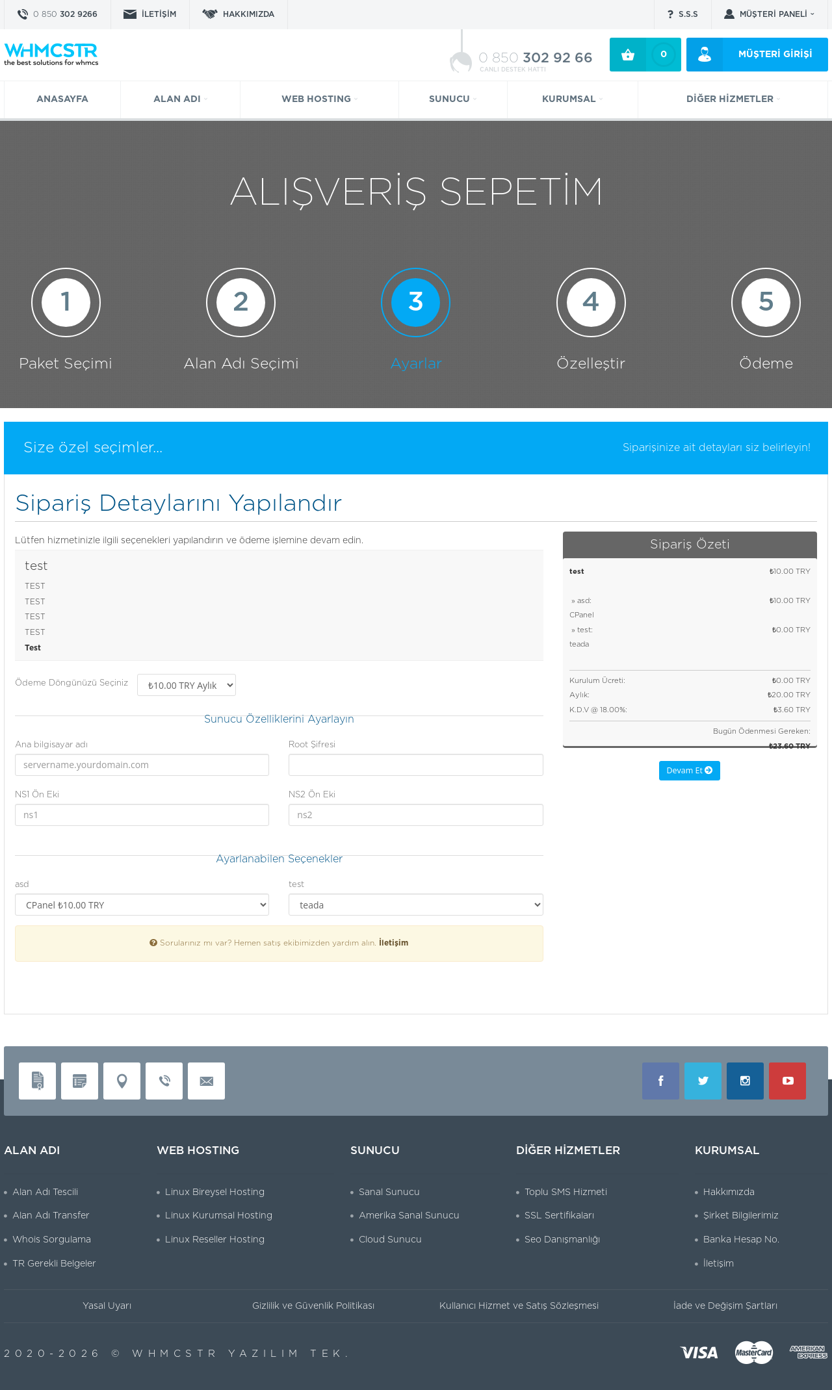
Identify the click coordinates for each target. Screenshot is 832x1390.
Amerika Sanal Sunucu (409, 1215)
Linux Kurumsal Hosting (218, 1215)
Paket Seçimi (65, 320)
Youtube (787, 1081)
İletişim (393, 943)
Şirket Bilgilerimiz (741, 1215)
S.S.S (688, 14)
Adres (121, 1081)
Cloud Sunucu (390, 1239)
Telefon (164, 1081)
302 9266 (65, 14)
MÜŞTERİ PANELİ (773, 14)
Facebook (660, 1081)
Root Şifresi (312, 745)
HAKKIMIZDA (248, 14)
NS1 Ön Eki (37, 795)
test (296, 885)
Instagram (745, 1081)
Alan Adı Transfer (51, 1215)
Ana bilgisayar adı (51, 745)
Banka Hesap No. (741, 1239)
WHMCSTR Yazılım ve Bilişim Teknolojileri (51, 54)
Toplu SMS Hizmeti (566, 1192)
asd (22, 885)
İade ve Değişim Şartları (725, 1306)
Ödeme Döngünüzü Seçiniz (71, 683)
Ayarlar (415, 320)
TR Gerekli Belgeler (54, 1263)
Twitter (703, 1081)
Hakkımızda (729, 1192)
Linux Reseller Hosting (215, 1239)
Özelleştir (591, 320)
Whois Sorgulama (51, 1239)
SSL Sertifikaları (559, 1215)
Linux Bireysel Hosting (215, 1192)
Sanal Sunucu (389, 1192)
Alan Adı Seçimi (241, 320)
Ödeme (766, 320)
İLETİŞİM (159, 14)
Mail (206, 1081)
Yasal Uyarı (107, 1306)
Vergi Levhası (79, 1081)
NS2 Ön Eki (312, 795)
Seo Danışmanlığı (562, 1239)
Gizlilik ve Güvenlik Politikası (313, 1306)
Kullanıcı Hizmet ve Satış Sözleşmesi (519, 1306)
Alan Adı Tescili (45, 1192)
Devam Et (689, 770)
